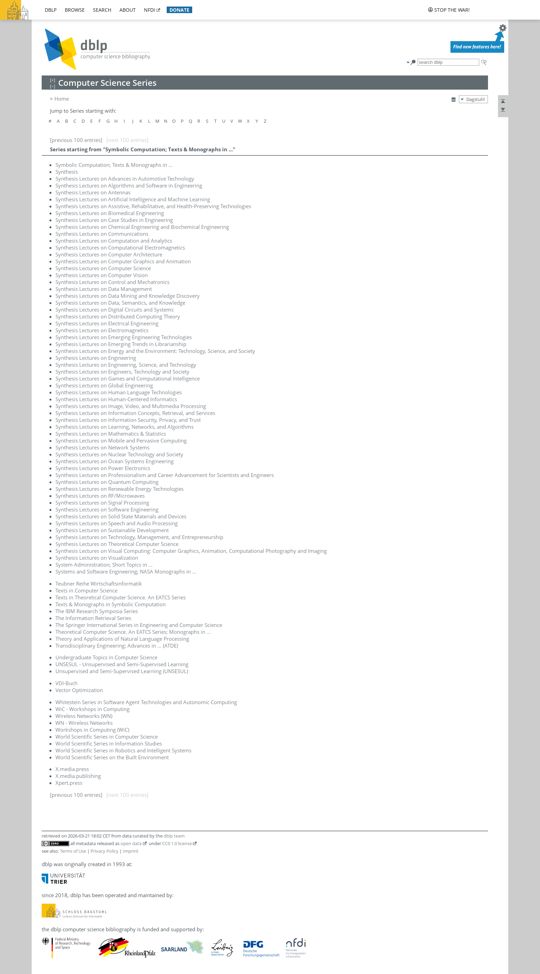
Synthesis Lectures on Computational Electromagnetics (120, 247)
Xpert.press (68, 782)
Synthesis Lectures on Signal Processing (102, 502)
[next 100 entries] (127, 139)
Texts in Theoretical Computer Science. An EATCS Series (120, 597)
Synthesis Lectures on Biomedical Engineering (109, 213)
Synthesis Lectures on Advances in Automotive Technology (124, 178)
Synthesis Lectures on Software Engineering (106, 509)
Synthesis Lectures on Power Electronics (102, 468)
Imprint (130, 851)
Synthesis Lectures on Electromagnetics (101, 330)
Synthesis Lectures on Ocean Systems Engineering (114, 461)
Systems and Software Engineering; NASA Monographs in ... (125, 571)
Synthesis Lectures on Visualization (96, 557)
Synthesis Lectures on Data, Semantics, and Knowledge (120, 302)
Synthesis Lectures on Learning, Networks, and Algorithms (124, 426)
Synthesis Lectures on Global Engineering (104, 385)
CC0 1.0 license (177, 843)
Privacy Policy (104, 851)
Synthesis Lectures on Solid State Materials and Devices (120, 516)
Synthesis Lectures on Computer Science (103, 268)
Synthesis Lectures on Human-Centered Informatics (116, 399)
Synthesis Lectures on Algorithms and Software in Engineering (128, 185)
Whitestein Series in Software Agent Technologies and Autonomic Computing (146, 702)
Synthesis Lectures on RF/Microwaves (100, 495)
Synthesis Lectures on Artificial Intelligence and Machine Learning (132, 199)
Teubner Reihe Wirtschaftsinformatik (98, 583)
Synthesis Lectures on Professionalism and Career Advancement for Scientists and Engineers (164, 474)
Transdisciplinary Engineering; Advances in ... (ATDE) (116, 645)
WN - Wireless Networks (84, 722)
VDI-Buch (66, 683)
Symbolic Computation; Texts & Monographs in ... (114, 164)
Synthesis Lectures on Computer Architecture (108, 254)
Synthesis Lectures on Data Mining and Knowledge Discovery (127, 295)
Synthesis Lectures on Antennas (93, 192)
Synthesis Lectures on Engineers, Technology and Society (122, 371)
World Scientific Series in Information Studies (108, 743)
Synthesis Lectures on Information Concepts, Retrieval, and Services (135, 412)
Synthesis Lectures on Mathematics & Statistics (110, 433)
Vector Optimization (79, 690)
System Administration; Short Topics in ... (104, 564)
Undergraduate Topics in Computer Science (106, 657)
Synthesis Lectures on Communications (101, 233)
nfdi (149, 10)
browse (75, 10)
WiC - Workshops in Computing (92, 709)
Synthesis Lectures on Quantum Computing (106, 481)
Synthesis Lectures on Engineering (95, 357)
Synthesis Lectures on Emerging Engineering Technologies (123, 337)
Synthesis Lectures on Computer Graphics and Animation (123, 261)
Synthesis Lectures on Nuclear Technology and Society (119, 454)
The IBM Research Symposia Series (96, 611)
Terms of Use (73, 851)
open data (131, 843)
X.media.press (72, 768)
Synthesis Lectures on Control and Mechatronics (112, 281)
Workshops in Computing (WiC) (92, 729)
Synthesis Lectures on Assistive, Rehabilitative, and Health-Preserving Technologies (153, 206)
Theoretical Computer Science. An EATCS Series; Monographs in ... (133, 631)
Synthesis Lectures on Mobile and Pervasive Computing (121, 440)
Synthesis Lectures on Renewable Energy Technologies (119, 488)
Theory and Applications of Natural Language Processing (122, 638)
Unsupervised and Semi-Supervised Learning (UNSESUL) (121, 671)
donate (179, 10)
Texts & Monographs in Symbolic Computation (110, 604)
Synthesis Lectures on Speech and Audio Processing (116, 523)
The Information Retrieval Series (93, 618)
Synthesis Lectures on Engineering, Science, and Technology (125, 364)
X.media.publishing (78, 775)
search (102, 10)
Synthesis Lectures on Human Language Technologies (118, 392)
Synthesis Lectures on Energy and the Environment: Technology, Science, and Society (155, 350)
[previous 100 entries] (76, 139)
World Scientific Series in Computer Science (106, 736)
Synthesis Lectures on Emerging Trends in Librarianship (120, 344)
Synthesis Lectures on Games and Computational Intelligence (127, 378)
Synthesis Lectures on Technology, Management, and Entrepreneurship (139, 537)
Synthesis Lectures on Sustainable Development (112, 530)
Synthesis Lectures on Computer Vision (101, 275)
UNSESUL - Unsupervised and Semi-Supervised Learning (121, 664)
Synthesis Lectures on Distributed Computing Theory (117, 316)
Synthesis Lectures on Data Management (103, 288)
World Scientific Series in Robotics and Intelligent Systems (123, 750)
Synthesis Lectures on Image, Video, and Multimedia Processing (130, 406)
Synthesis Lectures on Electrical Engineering (106, 323)
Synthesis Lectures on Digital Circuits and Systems (114, 309)
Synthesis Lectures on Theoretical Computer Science (116, 543)
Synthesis (66, 171)
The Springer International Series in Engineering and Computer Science (138, 624)
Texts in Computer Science (86, 590)
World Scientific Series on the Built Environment (112, 757)
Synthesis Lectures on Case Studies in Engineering (114, 219)
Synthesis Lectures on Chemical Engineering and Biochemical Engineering (142, 226)
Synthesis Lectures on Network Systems (102, 447)
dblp (50, 10)
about (128, 10)
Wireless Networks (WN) (83, 715)
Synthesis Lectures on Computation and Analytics (113, 240)
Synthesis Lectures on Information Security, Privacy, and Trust (128, 419)
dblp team (174, 836)
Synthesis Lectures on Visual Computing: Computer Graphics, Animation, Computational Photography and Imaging (191, 550)
